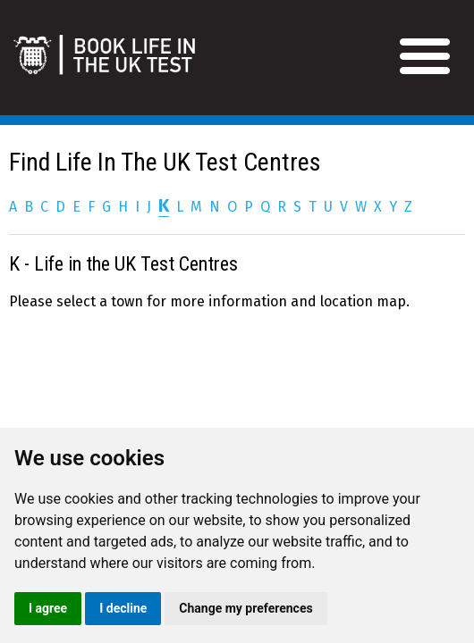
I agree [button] (48, 608)
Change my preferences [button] (245, 608)
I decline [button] (123, 608)
